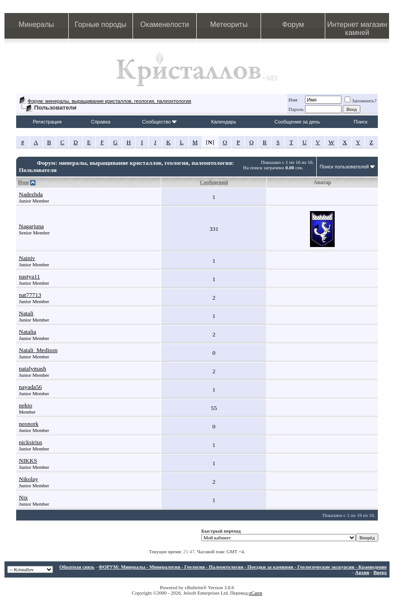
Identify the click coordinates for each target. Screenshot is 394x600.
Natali (26, 313)
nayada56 (30, 387)
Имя (292, 99)
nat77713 (30, 294)
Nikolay (28, 479)
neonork (29, 423)
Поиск (360, 121)
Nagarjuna (31, 226)
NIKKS (28, 460)
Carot (256, 593)
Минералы (36, 24)
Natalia (27, 331)
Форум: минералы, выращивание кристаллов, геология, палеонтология (109, 101)
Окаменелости (164, 24)
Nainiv (27, 258)
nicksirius (30, 442)
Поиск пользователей (344, 166)
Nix (23, 497)
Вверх (380, 572)
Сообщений (214, 182)
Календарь (223, 121)
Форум (293, 24)
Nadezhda (31, 194)
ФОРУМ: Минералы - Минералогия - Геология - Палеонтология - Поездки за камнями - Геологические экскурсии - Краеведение (242, 566)
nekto (25, 405)
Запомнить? (360, 100)
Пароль (296, 109)
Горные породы (100, 24)
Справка (100, 121)
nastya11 (29, 276)
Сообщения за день (297, 121)
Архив (362, 572)
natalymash (32, 368)
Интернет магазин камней (357, 28)
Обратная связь (76, 566)
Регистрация (47, 121)
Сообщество (159, 121)
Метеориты (229, 24)
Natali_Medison (38, 350)
